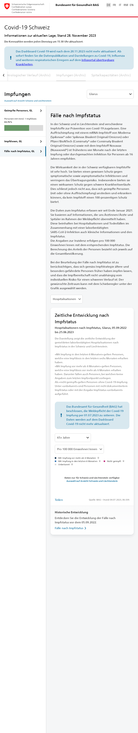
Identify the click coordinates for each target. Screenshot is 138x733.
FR (114, 5)
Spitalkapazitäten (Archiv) (111, 75)
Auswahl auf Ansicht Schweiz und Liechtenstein (27, 101)
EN (131, 5)
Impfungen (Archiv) (71, 75)
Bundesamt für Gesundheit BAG (77, 5)
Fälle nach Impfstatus (71, 528)
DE (108, 5)
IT (120, 5)
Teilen (59, 500)
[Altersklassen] (73, 437)
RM (126, 5)
